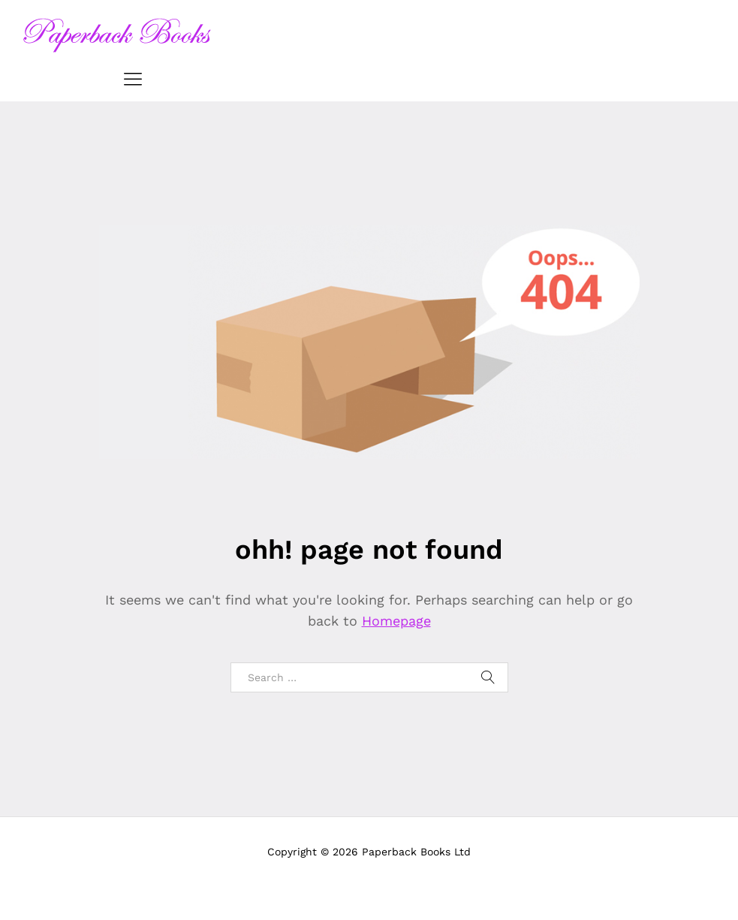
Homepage (396, 621)
